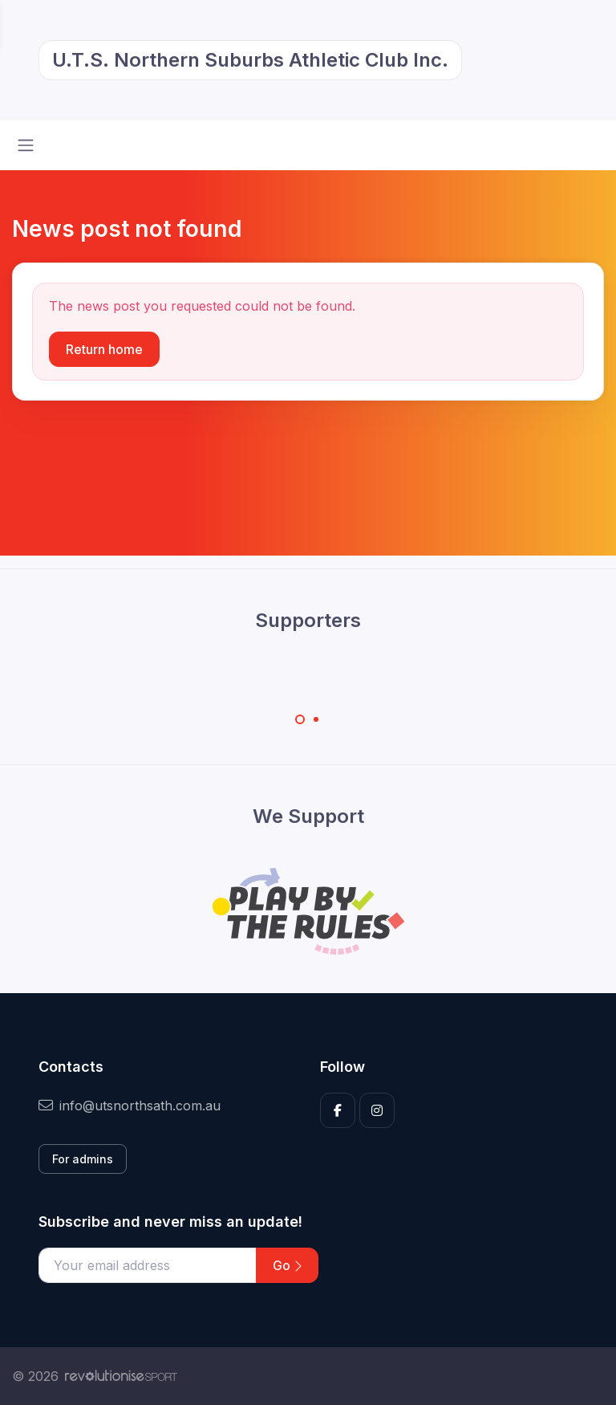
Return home (104, 349)
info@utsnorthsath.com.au (129, 1106)
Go (287, 1265)
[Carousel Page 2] (316, 719)
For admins (82, 1159)
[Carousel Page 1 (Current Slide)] (300, 719)
